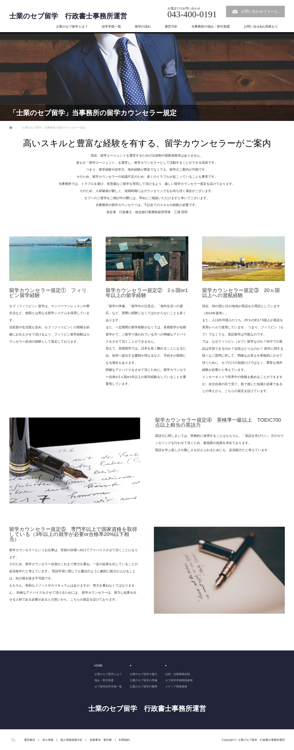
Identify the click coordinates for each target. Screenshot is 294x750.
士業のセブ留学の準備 (143, 680)
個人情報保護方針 (71, 740)
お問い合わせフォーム (259, 11)
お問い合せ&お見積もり (261, 26)
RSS (12, 739)
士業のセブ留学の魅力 (143, 674)
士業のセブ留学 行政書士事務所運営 (68, 16)
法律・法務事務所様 (177, 674)
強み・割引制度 (104, 680)
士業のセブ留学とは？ (72, 26)
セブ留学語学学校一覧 (108, 686)
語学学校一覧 (111, 26)
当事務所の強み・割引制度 (210, 26)
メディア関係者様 (176, 686)
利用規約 (124, 740)
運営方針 (171, 26)
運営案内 (29, 740)
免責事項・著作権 (101, 740)
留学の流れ (143, 26)
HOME (98, 665)
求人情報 (47, 740)
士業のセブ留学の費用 (143, 686)
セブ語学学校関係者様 (179, 680)
